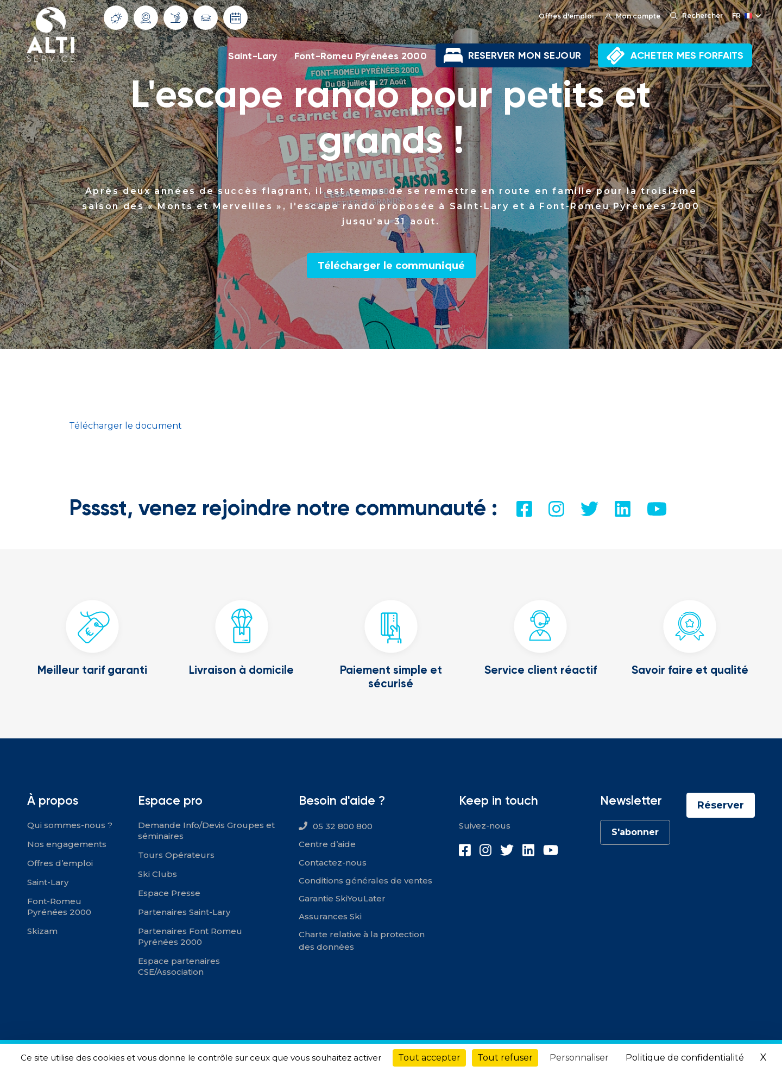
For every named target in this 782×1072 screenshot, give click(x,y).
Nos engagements (66, 844)
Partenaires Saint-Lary (184, 912)
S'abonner (635, 832)
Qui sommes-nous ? (69, 825)
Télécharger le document (125, 426)
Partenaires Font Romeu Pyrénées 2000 (190, 936)
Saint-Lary (252, 55)
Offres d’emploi (60, 863)
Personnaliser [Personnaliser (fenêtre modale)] (579, 1057)
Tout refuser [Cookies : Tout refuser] (505, 1057)
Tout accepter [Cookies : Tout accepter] (429, 1057)
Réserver (720, 805)
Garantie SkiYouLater (342, 898)
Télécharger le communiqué (391, 266)
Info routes (206, 18)
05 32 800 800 (343, 826)
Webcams (146, 18)
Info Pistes (176, 17)
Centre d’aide (327, 844)
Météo (116, 18)
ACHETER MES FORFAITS (686, 55)
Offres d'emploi (566, 16)
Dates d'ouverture (235, 18)
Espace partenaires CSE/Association (179, 966)
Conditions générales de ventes (365, 880)
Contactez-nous (333, 862)
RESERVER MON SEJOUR (524, 55)
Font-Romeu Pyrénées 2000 (360, 55)
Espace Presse (169, 893)
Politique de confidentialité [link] (685, 1057)
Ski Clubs (157, 874)
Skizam (42, 931)
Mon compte (632, 16)
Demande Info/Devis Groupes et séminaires (206, 830)
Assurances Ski (330, 916)
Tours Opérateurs (176, 855)
